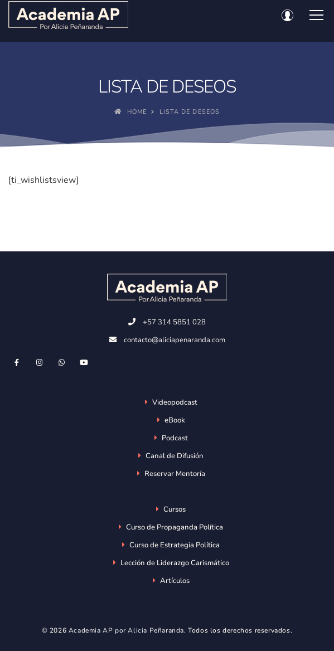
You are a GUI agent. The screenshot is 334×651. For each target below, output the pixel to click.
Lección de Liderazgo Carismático (174, 563)
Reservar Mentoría (174, 474)
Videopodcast (174, 402)
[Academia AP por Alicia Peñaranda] (68, 15)
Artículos (175, 581)
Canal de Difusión (175, 456)
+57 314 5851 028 (174, 322)
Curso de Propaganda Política (174, 527)
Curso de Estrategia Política (174, 545)
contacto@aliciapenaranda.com (174, 340)
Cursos (174, 509)
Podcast (175, 438)
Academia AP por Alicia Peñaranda (126, 630)
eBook (174, 420)
